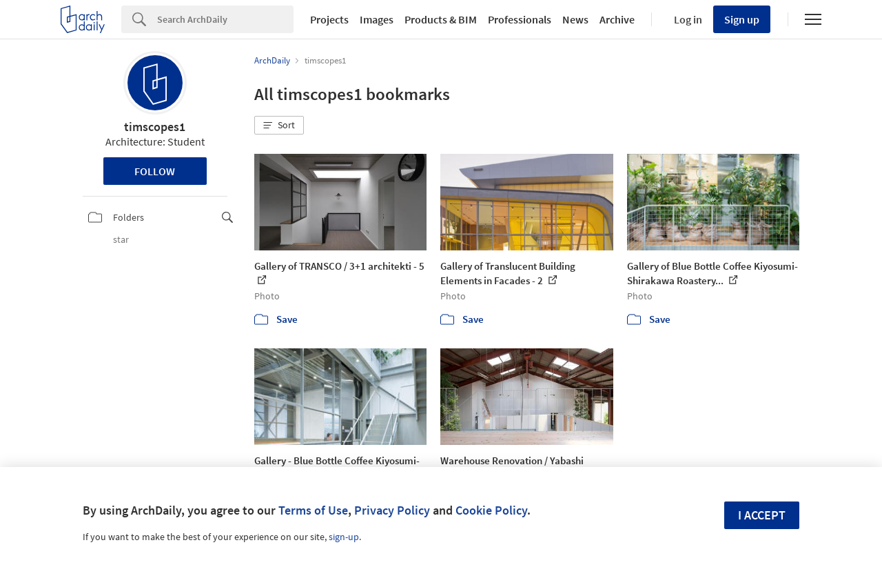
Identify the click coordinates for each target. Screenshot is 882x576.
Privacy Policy (392, 510)
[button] (279, 125)
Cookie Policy (491, 510)
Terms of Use (313, 510)
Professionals (519, 19)
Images (376, 19)
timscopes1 (154, 127)
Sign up (741, 19)
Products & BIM (440, 19)
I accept (762, 515)
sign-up (344, 536)
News (575, 19)
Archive (617, 19)
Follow (154, 171)
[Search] (225, 19)
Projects (329, 19)
